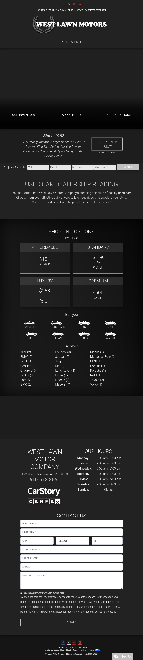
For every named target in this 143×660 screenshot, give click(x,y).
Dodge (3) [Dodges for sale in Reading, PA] (27, 375)
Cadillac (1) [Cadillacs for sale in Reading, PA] (28, 366)
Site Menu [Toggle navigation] (71, 42)
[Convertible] (31, 325)
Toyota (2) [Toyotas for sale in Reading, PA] (97, 380)
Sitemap (75, 650)
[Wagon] (110, 336)
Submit (71, 622)
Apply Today (71, 115)
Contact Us (72, 647)
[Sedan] (58, 336)
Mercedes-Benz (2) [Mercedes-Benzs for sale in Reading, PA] (103, 356)
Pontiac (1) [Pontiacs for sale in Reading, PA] (97, 366)
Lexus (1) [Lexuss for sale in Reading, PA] (61, 375)
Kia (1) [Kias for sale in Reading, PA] (59, 366)
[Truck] (84, 336)
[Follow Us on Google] (80, 4)
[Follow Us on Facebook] (63, 4)
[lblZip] (107, 541)
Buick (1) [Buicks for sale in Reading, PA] (26, 361)
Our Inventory (23, 115)
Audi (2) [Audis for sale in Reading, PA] (25, 352)
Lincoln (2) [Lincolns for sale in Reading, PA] (62, 380)
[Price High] (105, 167)
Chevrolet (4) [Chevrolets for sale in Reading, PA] (29, 370)
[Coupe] (31, 336)
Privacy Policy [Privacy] (82, 647)
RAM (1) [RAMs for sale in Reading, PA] (95, 375)
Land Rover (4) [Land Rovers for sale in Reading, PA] (65, 370)
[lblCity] (37, 541)
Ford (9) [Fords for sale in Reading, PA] (25, 380)
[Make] (38, 167)
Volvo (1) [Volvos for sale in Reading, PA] (96, 384)
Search (128, 166)
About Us (64, 647)
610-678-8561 (97, 9)
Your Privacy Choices (90, 650)
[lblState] (72, 541)
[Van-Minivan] (110, 325)
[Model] (60, 167)
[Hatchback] (58, 325)
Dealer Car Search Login (51, 650)
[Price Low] (83, 167)
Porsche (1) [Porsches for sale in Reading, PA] (98, 370)
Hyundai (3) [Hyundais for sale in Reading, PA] (63, 352)
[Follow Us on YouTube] (74, 4)
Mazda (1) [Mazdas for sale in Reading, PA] (97, 352)
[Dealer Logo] (71, 24)
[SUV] (84, 325)
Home (58, 647)
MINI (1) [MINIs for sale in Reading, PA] (95, 361)
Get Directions (119, 115)
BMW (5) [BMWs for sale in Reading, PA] (26, 356)
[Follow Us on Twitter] (69, 4)
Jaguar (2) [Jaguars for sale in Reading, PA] (62, 356)
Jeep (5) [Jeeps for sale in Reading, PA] (60, 361)
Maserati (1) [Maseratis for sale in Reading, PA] (63, 384)
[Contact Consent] (21, 593)
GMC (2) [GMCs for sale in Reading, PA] (26, 384)
